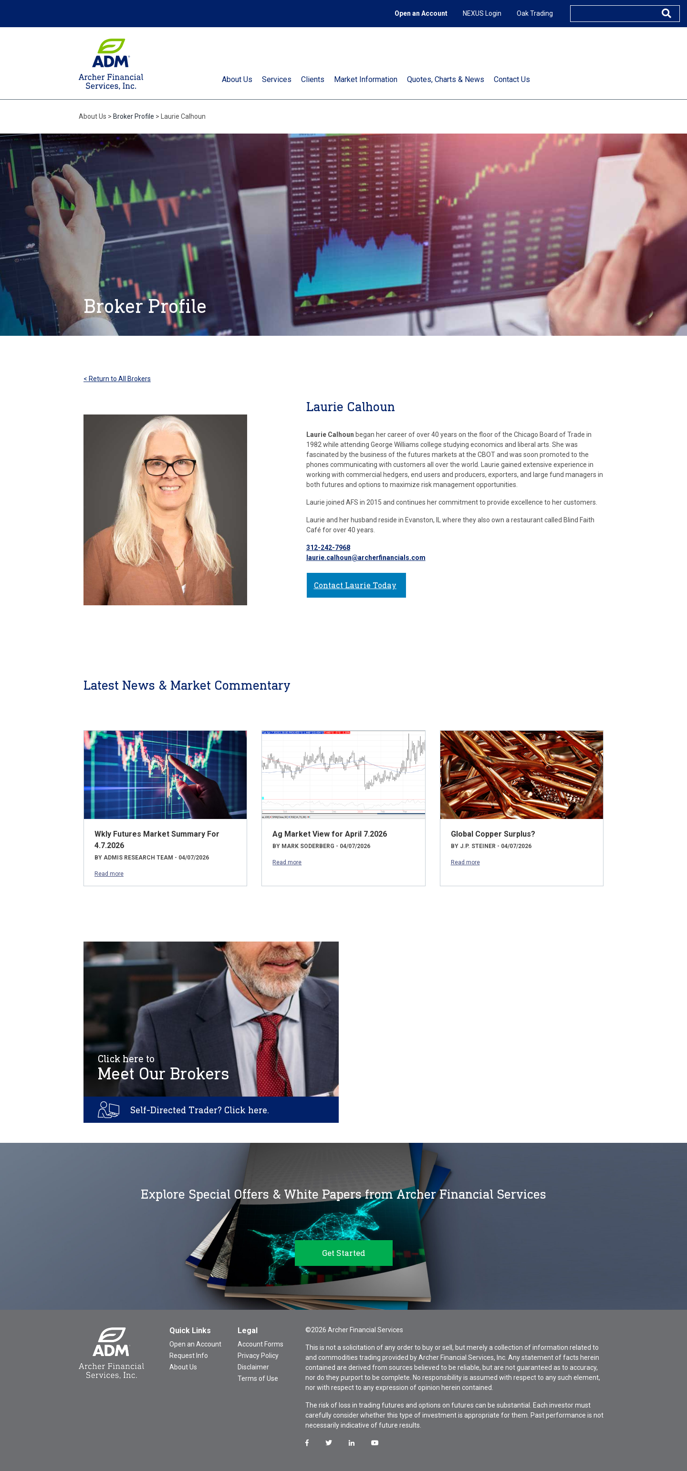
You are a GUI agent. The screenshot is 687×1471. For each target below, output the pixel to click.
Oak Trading (535, 13)
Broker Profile (133, 116)
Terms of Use (258, 1378)
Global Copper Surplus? (493, 834)
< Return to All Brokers (117, 379)
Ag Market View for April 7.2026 (329, 834)
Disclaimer (253, 1367)
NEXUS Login (482, 13)
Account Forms (260, 1344)
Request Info (188, 1355)
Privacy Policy (258, 1355)
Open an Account (421, 13)
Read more (109, 873)
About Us (183, 1367)
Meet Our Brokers (163, 1068)
